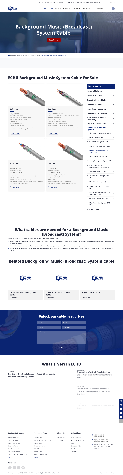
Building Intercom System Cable (101, 146)
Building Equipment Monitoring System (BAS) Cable (101, 193)
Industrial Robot (100, 104)
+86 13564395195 (57, 2)
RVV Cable (52, 109)
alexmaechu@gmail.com (93, 2)
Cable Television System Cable (101, 182)
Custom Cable (93, 209)
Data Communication (100, 109)
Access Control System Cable (98, 156)
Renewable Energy (100, 90)
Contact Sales (98, 8)
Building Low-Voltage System (31, 56)
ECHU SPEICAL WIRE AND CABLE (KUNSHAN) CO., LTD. (31, 473)
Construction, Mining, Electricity (100, 118)
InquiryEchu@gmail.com (78, 2)
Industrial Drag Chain (100, 99)
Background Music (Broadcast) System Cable (54, 56)
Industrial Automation (100, 113)
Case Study (67, 8)
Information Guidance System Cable (101, 187)
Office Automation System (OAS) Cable (101, 204)
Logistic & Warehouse (100, 123)
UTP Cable (52, 163)
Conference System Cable (101, 171)
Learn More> (14, 297)
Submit (61, 347)
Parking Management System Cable (101, 161)
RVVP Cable (14, 163)
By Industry (48, 8)
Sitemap (102, 473)
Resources (87, 8)
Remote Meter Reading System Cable (99, 177)
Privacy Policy (110, 473)
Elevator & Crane (100, 95)
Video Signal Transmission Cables (101, 133)
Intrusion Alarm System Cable (101, 142)
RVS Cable (14, 109)
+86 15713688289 (46, 2)
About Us (77, 8)
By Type (58, 8)
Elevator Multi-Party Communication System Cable (101, 166)
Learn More (15, 133)
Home (12, 56)
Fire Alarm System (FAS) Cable (101, 198)
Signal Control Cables (101, 137)
